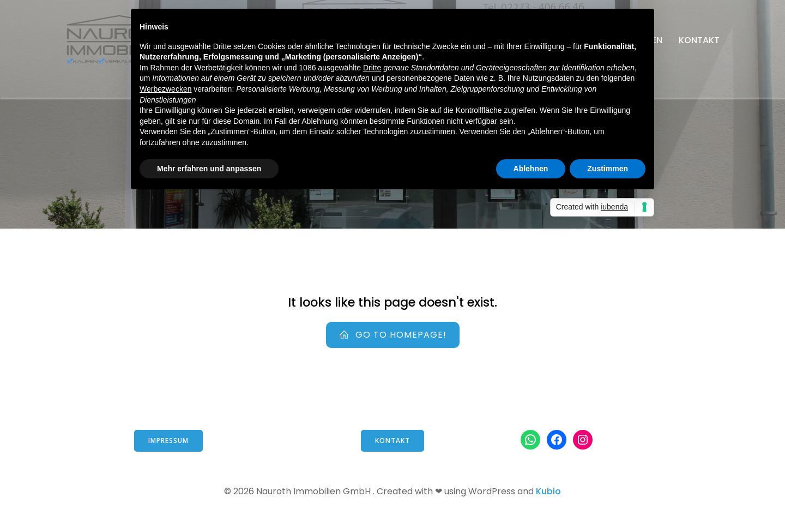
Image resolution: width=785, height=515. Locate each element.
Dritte (372, 67)
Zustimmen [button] (607, 168)
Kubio (548, 491)
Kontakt (699, 40)
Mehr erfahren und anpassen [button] (209, 168)
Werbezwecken (165, 89)
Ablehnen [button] (531, 168)
